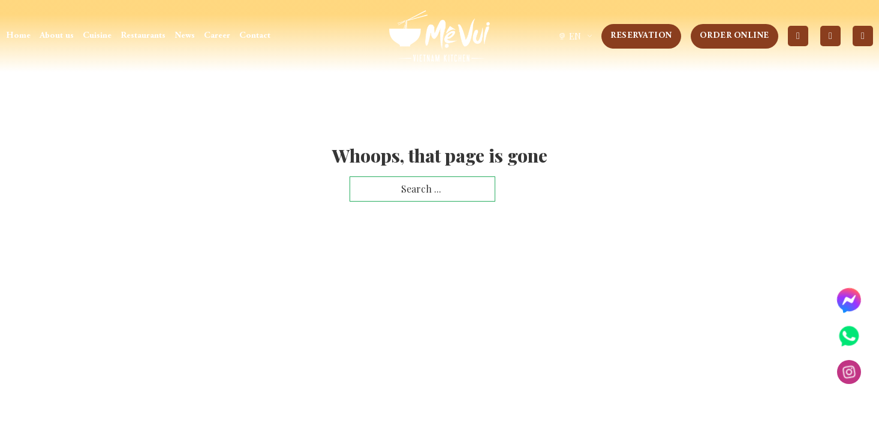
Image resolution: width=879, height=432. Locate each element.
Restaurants (143, 35)
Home (18, 35)
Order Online (734, 36)
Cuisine (97, 35)
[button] (575, 36)
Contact (254, 35)
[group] (575, 36)
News (184, 35)
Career (217, 35)
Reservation (641, 36)
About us (57, 35)
